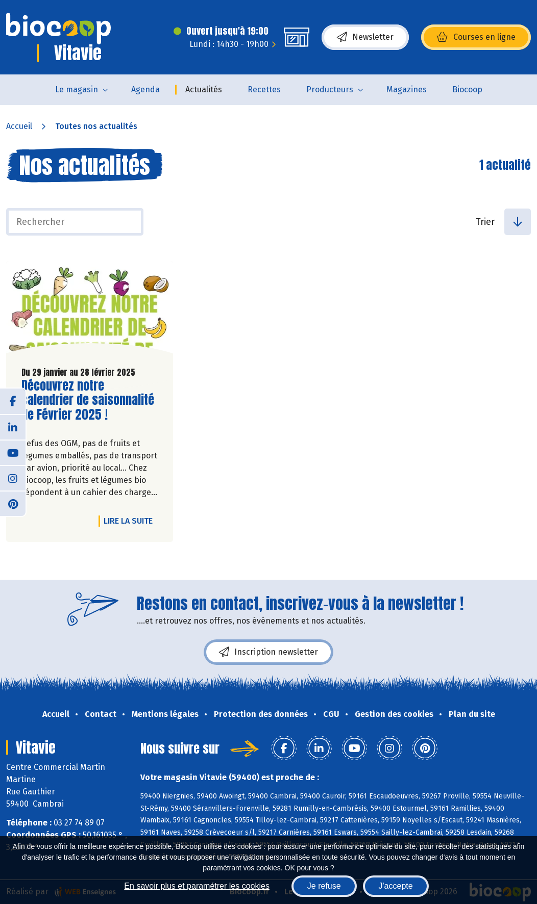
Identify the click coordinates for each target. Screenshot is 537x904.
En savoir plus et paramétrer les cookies (197, 886)
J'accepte (396, 886)
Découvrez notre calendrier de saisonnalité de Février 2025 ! (87, 400)
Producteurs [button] (329, 89)
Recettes (264, 89)
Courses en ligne (476, 37)
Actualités (203, 89)
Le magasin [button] (76, 89)
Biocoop (467, 89)
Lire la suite (131, 520)
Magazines (406, 89)
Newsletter (365, 37)
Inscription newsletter (268, 652)
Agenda (145, 89)
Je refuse (324, 886)
